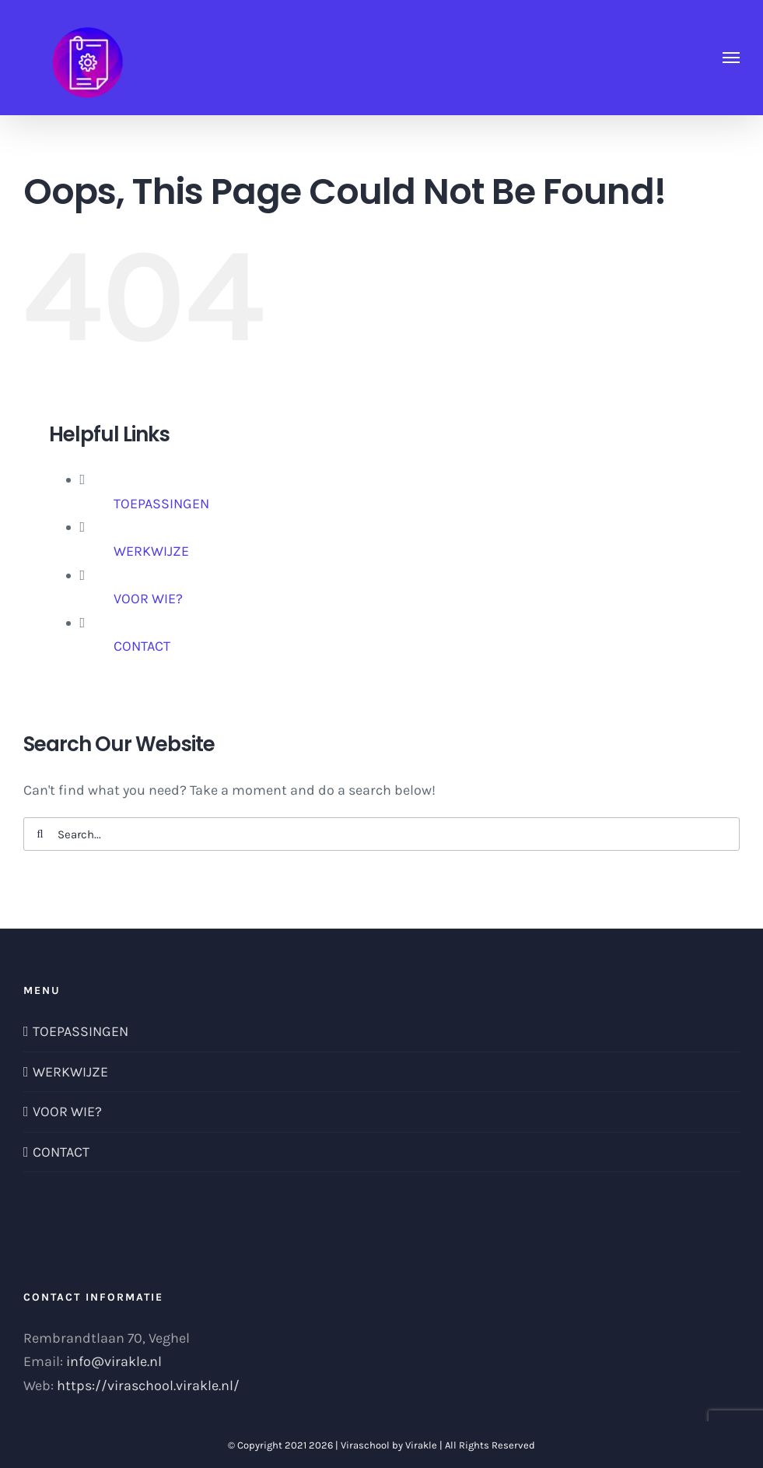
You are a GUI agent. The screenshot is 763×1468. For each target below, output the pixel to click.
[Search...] (381, 834)
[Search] (40, 834)
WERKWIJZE (151, 551)
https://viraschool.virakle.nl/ (148, 1385)
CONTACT (142, 646)
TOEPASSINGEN (161, 503)
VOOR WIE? (148, 598)
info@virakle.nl (114, 1361)
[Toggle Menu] (731, 57)
